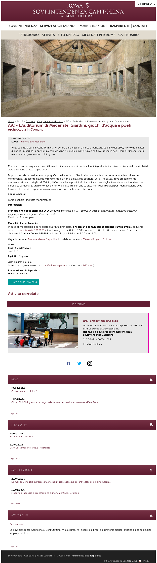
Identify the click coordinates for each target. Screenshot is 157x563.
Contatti (140, 26)
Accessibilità (16, 524)
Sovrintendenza (23, 26)
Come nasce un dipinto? (24, 391)
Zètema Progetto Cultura (97, 239)
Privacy (145, 561)
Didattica (30, 121)
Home (11, 121)
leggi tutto (15, 413)
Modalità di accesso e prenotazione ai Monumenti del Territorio (45, 493)
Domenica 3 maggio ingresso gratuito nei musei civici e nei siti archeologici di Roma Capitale (61, 481)
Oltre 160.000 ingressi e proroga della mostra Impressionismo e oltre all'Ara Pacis (54, 402)
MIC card (88, 265)
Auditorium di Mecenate (33, 141)
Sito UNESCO (68, 35)
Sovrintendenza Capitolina (42, 239)
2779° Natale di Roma (21, 436)
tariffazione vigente (54, 265)
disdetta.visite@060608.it (33, 230)
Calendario (128, 35)
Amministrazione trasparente (103, 26)
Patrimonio (28, 35)
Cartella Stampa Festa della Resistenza (30, 447)
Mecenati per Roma (98, 35)
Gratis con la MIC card (24, 281)
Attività (48, 35)
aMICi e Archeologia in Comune (100, 320)
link (146, 349)
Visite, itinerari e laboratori (50, 121)
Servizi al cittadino (57, 26)
